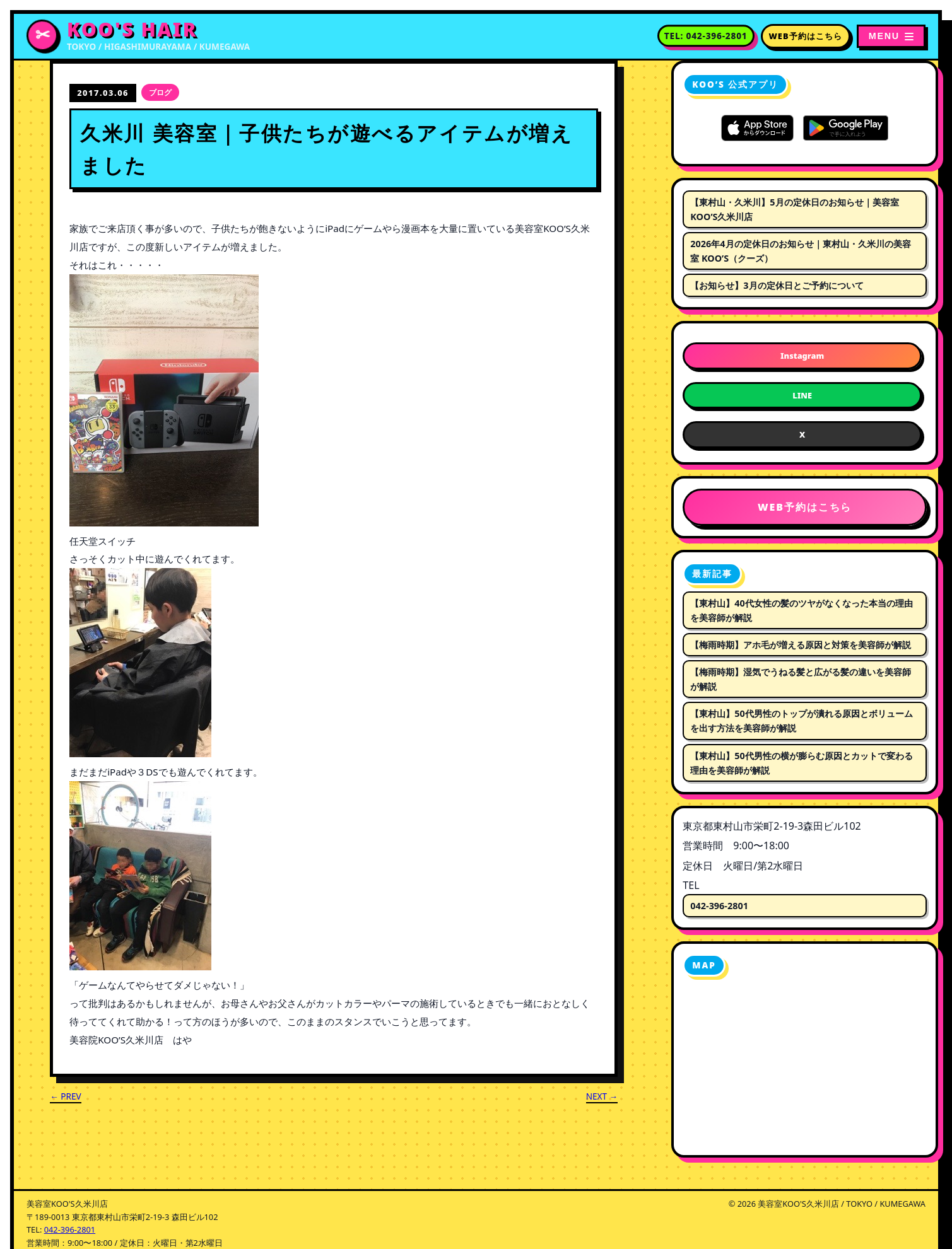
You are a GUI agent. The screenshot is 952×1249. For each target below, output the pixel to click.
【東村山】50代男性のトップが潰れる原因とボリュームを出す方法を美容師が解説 (801, 720)
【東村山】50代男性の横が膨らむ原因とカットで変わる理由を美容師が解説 (801, 763)
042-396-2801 (719, 906)
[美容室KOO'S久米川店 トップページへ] (138, 36)
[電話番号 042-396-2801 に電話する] (706, 36)
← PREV (65, 1096)
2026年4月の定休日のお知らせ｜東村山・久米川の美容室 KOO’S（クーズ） (800, 251)
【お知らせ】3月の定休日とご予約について (776, 285)
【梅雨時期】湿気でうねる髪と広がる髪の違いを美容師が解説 (800, 679)
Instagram (802, 355)
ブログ (160, 92)
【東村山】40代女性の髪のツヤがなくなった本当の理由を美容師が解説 (801, 610)
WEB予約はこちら (805, 36)
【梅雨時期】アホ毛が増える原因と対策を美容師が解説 (800, 645)
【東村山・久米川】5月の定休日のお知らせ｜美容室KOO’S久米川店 (794, 209)
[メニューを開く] (891, 36)
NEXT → (602, 1096)
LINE (802, 395)
